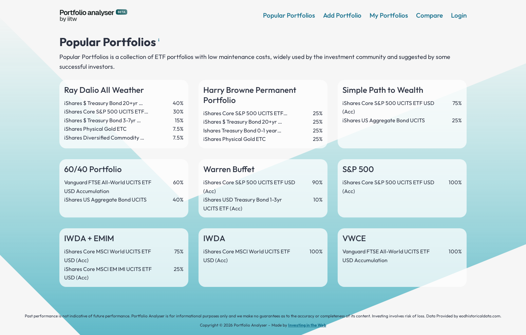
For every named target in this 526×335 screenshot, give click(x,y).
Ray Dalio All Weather (104, 90)
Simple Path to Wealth (382, 90)
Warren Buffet (229, 169)
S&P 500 (358, 169)
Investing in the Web (307, 325)
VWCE (354, 238)
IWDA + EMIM (89, 238)
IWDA (214, 238)
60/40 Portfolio (93, 169)
